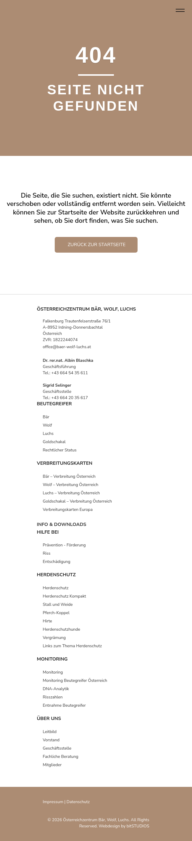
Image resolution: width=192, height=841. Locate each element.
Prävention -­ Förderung (64, 545)
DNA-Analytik (56, 689)
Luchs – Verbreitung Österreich (71, 493)
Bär (46, 417)
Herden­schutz (56, 588)
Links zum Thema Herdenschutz (72, 646)
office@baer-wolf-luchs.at (67, 347)
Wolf (47, 425)
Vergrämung (54, 637)
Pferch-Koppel (56, 613)
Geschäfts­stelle (57, 748)
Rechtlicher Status (60, 450)
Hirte (47, 621)
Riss (47, 553)
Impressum (53, 802)
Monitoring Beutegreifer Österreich (75, 680)
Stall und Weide (58, 604)
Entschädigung (56, 561)
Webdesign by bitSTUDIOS (124, 826)
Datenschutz (78, 802)
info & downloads (61, 524)
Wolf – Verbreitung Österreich (71, 485)
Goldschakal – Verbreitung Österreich (77, 501)
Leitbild (50, 732)
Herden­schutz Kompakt (64, 596)
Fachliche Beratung (60, 756)
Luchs (48, 433)
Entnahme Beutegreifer (64, 705)
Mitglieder (52, 765)
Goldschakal (54, 442)
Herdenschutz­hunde (61, 629)
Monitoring (53, 672)
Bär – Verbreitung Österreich (69, 476)
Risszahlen (53, 697)
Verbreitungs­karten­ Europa (68, 509)
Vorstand (51, 740)
